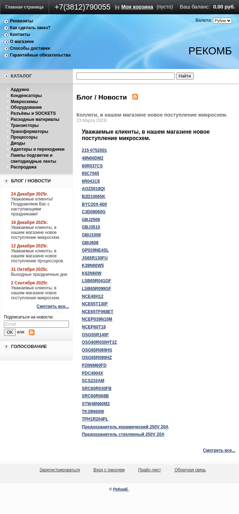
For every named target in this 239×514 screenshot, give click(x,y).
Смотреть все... (53, 306)
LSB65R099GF (96, 288)
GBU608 (90, 242)
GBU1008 (91, 234)
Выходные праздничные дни (39, 274)
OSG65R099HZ (97, 357)
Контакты (20, 34)
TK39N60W (93, 411)
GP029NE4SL (95, 250)
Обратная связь (190, 469)
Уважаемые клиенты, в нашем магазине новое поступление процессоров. (37, 255)
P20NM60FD (94, 365)
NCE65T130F (95, 303)
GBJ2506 (91, 219)
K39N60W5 (93, 265)
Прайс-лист (149, 469)
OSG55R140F (95, 334)
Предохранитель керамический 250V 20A (125, 426)
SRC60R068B (95, 395)
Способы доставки (30, 48)
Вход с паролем (109, 469)
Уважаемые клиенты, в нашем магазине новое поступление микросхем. (35, 232)
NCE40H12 (92, 296)
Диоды (18, 143)
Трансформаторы (29, 131)
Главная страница (24, 7)
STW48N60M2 (96, 403)
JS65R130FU (95, 258)
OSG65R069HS (97, 350)
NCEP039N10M (97, 319)
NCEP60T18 (94, 327)
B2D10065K (93, 196)
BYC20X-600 (94, 204)
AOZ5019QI (93, 188)
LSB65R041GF (96, 280)
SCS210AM (93, 380)
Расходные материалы (35, 119)
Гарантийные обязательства (40, 55)
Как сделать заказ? (30, 27)
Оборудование (26, 107)
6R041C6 (91, 181)
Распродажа (24, 167)
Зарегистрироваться (59, 469)
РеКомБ (121, 489)
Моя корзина (137, 7)
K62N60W (91, 273)
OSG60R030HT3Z (99, 342)
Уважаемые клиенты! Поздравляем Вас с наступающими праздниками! (32, 206)
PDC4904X (92, 373)
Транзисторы (25, 125)
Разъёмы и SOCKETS (33, 113)
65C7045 (90, 173)
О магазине (22, 41)
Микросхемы (24, 101)
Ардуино (20, 89)
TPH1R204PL (95, 419)
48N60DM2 (92, 158)
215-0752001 (94, 150)
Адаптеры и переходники (37, 149)
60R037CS (92, 166)
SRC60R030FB (96, 388)
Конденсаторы (26, 95)
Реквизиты (21, 20)
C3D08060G (94, 211)
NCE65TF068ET (97, 311)
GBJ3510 (91, 227)
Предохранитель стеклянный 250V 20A (123, 434)
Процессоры (24, 137)
